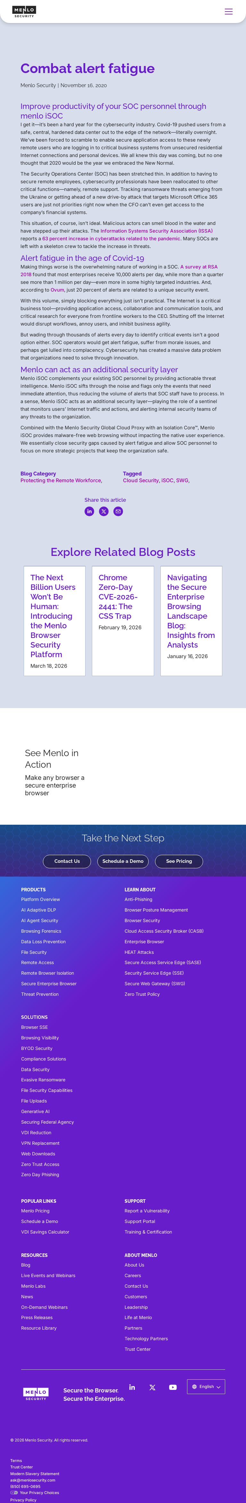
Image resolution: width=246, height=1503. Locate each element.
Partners (133, 1328)
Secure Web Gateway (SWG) (155, 983)
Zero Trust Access (40, 1164)
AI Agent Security (39, 920)
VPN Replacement (40, 1143)
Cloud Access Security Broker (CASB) (164, 931)
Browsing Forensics (41, 931)
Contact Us (67, 861)
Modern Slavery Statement (34, 1473)
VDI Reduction (36, 1132)
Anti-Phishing (138, 899)
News (27, 1296)
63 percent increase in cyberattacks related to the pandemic (111, 238)
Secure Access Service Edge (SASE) (163, 962)
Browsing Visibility (40, 1037)
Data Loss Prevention (43, 941)
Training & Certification (148, 1232)
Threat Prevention (40, 994)
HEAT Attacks (139, 952)
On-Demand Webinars (44, 1307)
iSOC (167, 480)
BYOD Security (37, 1048)
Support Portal (140, 1221)
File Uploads (34, 1100)
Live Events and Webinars (48, 1275)
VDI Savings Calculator (45, 1232)
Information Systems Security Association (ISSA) (157, 231)
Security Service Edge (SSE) (154, 973)
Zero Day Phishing (40, 1174)
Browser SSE (34, 1027)
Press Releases (37, 1317)
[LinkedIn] (132, 1387)
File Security (34, 952)
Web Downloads (38, 1153)
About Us (134, 1265)
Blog (25, 1265)
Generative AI (35, 1111)
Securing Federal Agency (47, 1122)
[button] (227, 11)
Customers (136, 1296)
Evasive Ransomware (43, 1079)
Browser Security (142, 920)
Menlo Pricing (35, 1210)
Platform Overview (40, 899)
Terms (16, 1460)
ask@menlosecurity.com (32, 1480)
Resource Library (39, 1328)
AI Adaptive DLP (38, 910)
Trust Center (138, 1349)
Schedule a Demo (123, 861)
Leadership (136, 1307)
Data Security (35, 1069)
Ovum (57, 290)
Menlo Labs (33, 1286)
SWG (182, 480)
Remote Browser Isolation (47, 973)
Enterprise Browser (144, 941)
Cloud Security (141, 480)
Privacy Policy (23, 1500)
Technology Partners (146, 1338)
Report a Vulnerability (147, 1210)
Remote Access (37, 962)
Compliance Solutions (43, 1058)
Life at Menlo (138, 1317)
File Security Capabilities (46, 1090)
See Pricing (179, 861)
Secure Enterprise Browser (49, 983)
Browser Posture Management (156, 910)
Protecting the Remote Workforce (60, 480)
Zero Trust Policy (142, 994)
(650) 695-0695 (25, 1486)
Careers (133, 1275)
